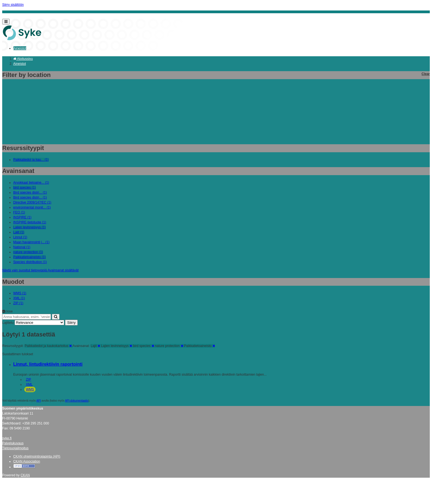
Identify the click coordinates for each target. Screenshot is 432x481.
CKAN (25, 475)
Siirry (71, 322)
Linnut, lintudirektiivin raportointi (48, 364)
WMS (30, 389)
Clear (426, 74)
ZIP (28, 379)
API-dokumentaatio (76, 400)
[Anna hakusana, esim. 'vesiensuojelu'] (26, 317)
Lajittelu (7, 323)
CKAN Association (26, 461)
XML (29, 384)
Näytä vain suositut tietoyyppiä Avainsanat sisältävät (40, 270)
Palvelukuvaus (12, 443)
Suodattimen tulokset (17, 354)
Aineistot (19, 48)
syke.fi (7, 438)
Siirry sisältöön (13, 5)
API (38, 400)
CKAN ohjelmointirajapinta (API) (36, 456)
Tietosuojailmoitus (15, 448)
